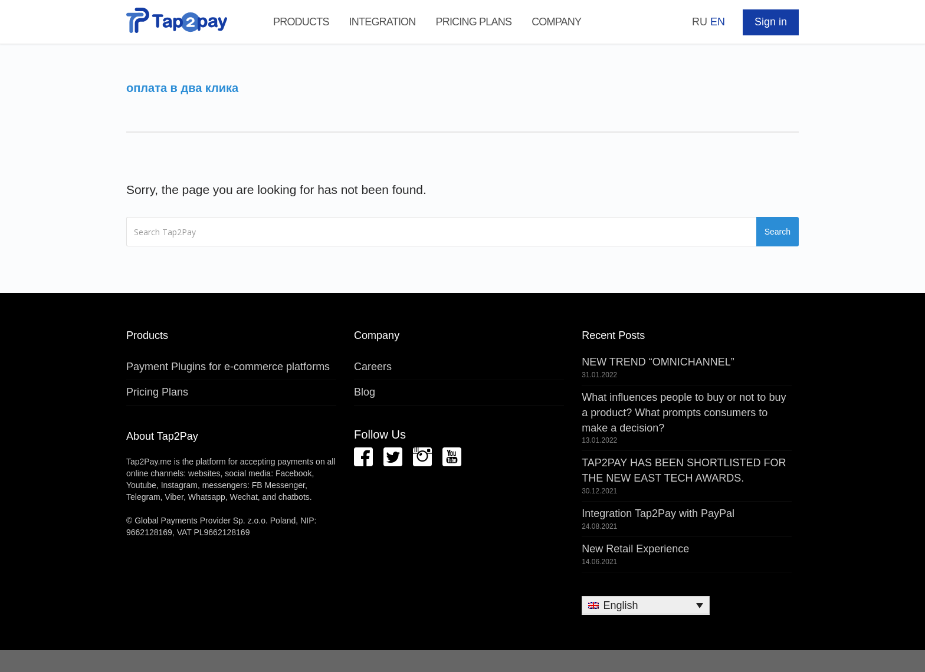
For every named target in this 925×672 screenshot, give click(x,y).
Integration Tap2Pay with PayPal (658, 513)
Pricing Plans (473, 22)
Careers (373, 367)
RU (699, 22)
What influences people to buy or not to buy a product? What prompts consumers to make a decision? (684, 412)
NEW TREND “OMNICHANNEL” (658, 362)
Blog (364, 392)
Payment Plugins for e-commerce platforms (228, 367)
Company (556, 22)
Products (301, 22)
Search (777, 231)
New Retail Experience (635, 549)
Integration (382, 22)
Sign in (771, 22)
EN (717, 22)
